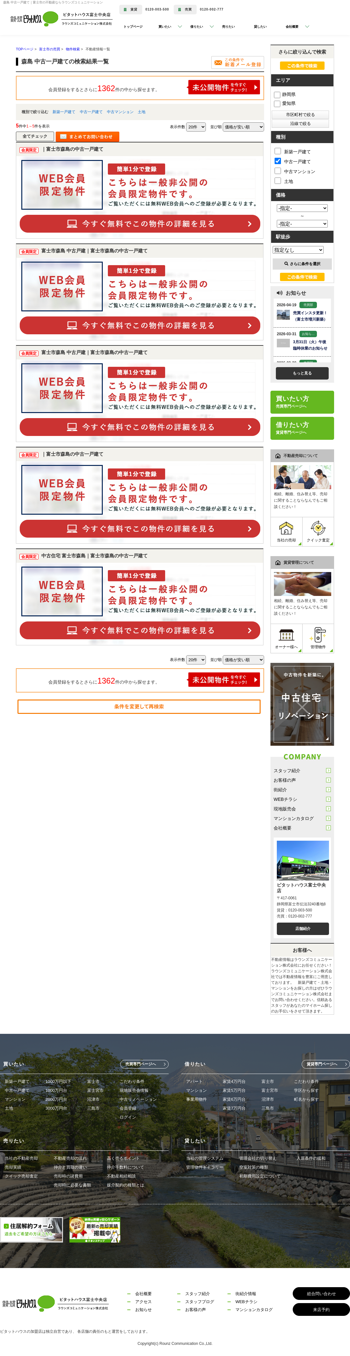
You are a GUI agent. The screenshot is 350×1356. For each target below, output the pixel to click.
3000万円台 (56, 1108)
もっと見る (302, 373)
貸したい (260, 26)
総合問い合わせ (321, 1293)
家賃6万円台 (234, 1099)
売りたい (228, 26)
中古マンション (120, 112)
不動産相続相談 (121, 1176)
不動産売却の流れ (70, 1158)
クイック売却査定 (21, 1176)
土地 (141, 112)
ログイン (128, 1117)
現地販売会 (285, 808)
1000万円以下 (58, 1081)
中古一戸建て (91, 112)
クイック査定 (318, 531)
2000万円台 (56, 1099)
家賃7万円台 (234, 1108)
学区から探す (306, 1090)
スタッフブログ (199, 1301)
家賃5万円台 (234, 1090)
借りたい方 (292, 428)
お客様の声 (285, 780)
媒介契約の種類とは (125, 1185)
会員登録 (128, 1108)
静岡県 (285, 94)
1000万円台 (56, 1090)
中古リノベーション (138, 1099)
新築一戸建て (63, 112)
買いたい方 (292, 402)
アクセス (143, 1301)
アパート (194, 1081)
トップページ (133, 26)
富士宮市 (95, 1090)
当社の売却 (286, 531)
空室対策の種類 (253, 1167)
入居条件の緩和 (311, 1158)
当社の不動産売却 (21, 1158)
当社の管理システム (204, 1158)
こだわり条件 (132, 1081)
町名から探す (306, 1099)
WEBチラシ (285, 799)
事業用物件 (196, 1099)
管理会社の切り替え (257, 1158)
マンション (15, 1099)
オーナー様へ (286, 638)
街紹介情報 (245, 1293)
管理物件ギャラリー (204, 1167)
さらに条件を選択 (302, 264)
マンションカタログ (294, 818)
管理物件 (318, 638)
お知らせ (143, 1309)
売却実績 (13, 1167)
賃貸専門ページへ (322, 1064)
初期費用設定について (260, 1176)
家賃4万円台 (234, 1081)
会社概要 (282, 827)
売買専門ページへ (140, 1064)
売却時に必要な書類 (72, 1185)
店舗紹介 (303, 928)
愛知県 (285, 103)
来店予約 (321, 1309)
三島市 (93, 1108)
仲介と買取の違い (70, 1167)
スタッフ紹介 (287, 770)
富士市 (93, 1081)
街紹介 (280, 789)
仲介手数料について (125, 1167)
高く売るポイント (123, 1158)
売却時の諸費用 (68, 1176)
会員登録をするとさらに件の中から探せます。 (154, 87)
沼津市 (93, 1099)
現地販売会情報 (134, 1090)
